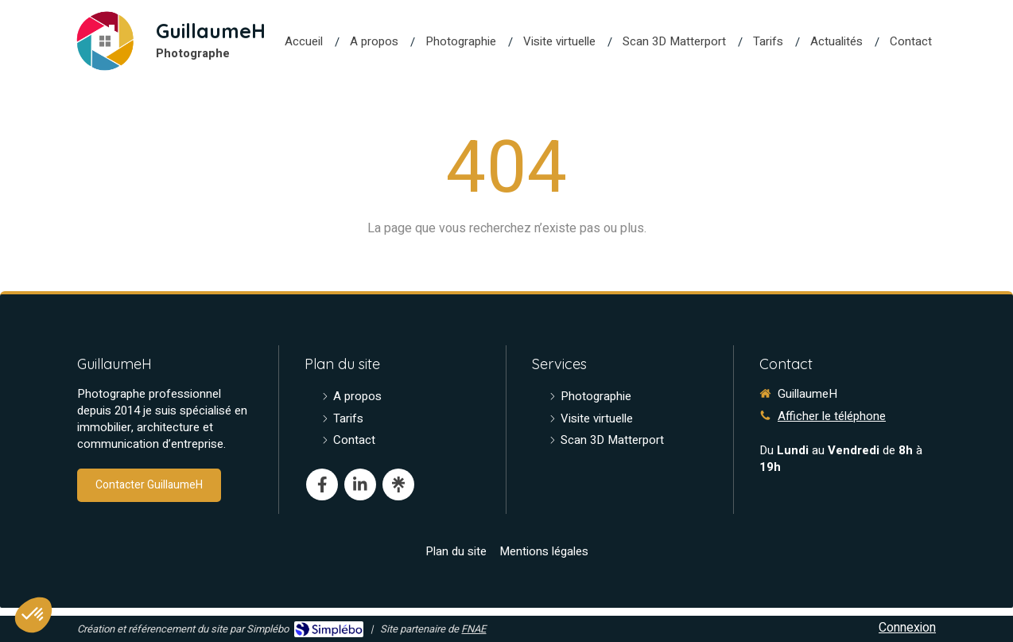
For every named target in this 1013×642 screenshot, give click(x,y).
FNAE (473, 628)
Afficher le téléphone (832, 416)
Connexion (907, 627)
